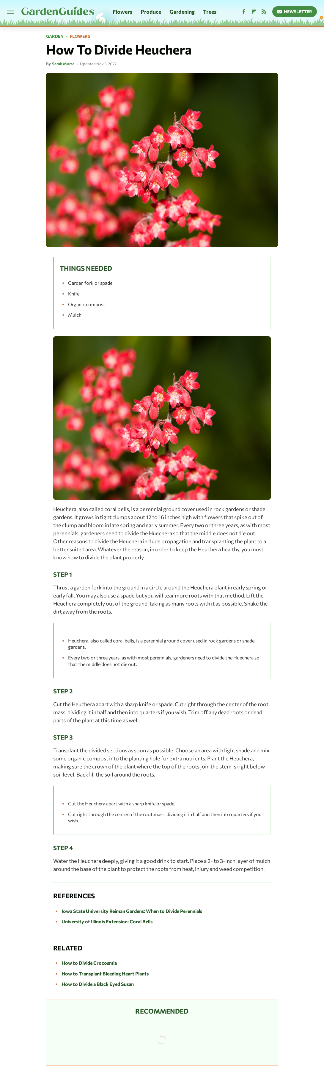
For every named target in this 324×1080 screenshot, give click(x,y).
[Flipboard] (254, 12)
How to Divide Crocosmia (89, 963)
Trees (209, 11)
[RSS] (264, 12)
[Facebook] (244, 12)
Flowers (122, 11)
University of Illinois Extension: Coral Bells (107, 921)
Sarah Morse (63, 63)
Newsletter (294, 11)
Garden (55, 36)
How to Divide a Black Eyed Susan (98, 984)
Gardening (182, 11)
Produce (151, 11)
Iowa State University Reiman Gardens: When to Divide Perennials (132, 911)
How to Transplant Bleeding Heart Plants (105, 973)
